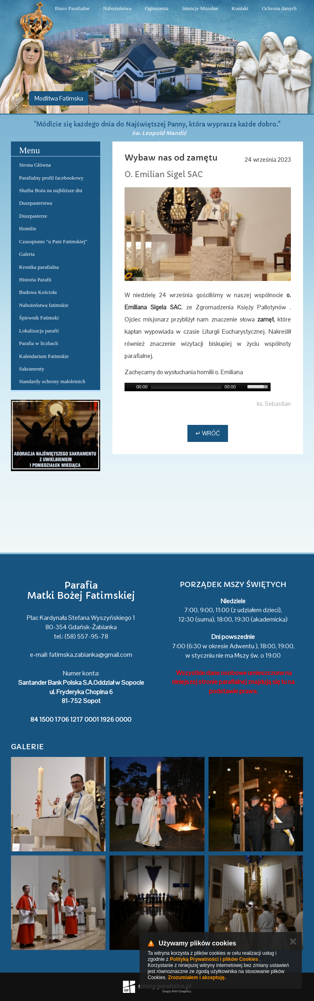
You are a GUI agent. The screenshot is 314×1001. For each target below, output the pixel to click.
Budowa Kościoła (38, 292)
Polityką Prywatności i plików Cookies (214, 959)
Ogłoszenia (156, 8)
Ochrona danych (279, 8)
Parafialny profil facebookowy (51, 178)
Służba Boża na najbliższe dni (50, 190)
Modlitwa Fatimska (58, 98)
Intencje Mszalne (200, 8)
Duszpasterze (33, 216)
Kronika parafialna (39, 267)
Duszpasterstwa (35, 203)
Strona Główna (35, 165)
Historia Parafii (35, 280)
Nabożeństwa (117, 8)
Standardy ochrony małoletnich (52, 381)
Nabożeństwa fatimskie (44, 305)
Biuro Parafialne (72, 8)
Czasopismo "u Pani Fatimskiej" (53, 241)
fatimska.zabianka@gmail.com (90, 654)
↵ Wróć (208, 433)
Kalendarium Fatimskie (44, 356)
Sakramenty (31, 369)
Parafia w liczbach (38, 343)
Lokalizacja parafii (39, 331)
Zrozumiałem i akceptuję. (197, 977)
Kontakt (240, 8)
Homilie (28, 228)
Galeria (26, 254)
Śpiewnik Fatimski (39, 318)
